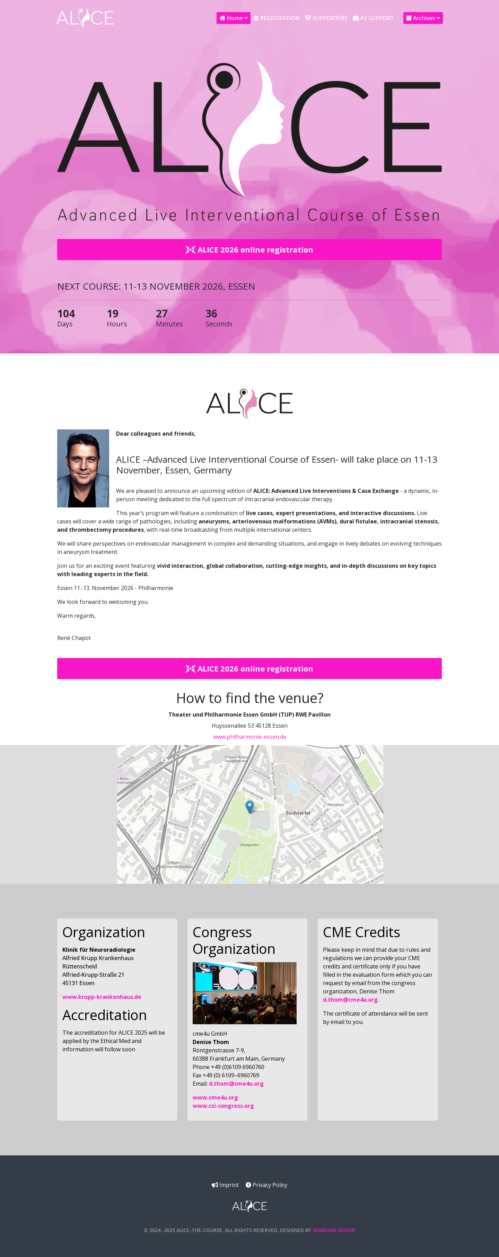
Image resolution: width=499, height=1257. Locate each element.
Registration (276, 18)
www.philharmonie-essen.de (249, 737)
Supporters (326, 18)
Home (231, 18)
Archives (420, 18)
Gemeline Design (334, 1230)
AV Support (373, 18)
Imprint (225, 1185)
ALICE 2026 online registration (249, 249)
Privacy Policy (266, 1185)
